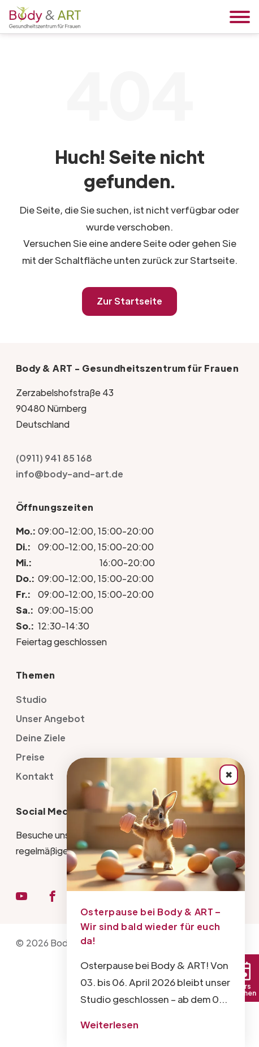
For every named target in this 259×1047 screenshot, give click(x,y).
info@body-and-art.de (69, 474)
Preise (30, 757)
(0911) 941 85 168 (54, 458)
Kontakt (35, 776)
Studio (31, 699)
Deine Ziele (41, 738)
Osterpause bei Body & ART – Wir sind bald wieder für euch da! (150, 926)
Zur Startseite (129, 301)
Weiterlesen (109, 1024)
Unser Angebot (50, 718)
